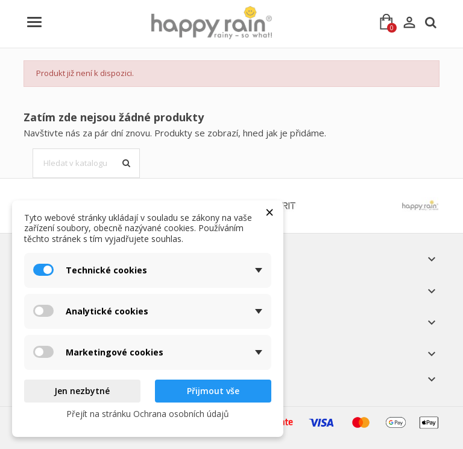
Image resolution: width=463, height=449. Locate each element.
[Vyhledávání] (86, 163)
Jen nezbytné (82, 390)
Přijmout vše (213, 390)
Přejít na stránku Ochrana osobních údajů (147, 413)
